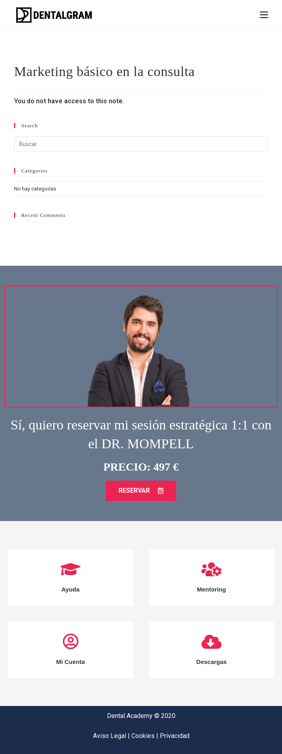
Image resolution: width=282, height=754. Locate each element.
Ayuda (70, 589)
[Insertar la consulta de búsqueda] (141, 144)
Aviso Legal (110, 736)
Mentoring (211, 589)
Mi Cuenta (70, 661)
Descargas (211, 661)
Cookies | (145, 736)
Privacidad (174, 736)
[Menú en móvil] (264, 15)
